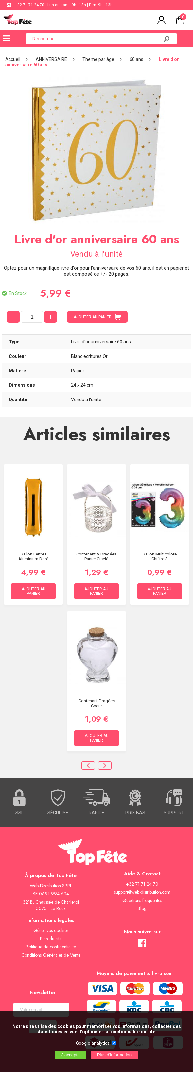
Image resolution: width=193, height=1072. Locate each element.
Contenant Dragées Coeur (97, 703)
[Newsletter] (41, 1010)
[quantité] (32, 317)
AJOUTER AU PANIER (97, 317)
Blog (142, 908)
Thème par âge (98, 59)
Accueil (12, 59)
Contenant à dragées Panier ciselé (96, 556)
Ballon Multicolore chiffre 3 (160, 556)
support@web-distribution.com (142, 892)
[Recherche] (96, 38)
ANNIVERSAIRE (51, 59)
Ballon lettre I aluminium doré (33, 556)
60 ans (136, 59)
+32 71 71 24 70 (29, 5)
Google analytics (93, 1043)
